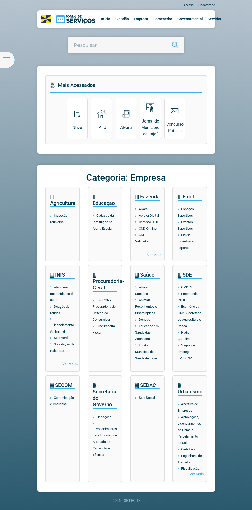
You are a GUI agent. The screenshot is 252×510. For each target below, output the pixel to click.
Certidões (188, 449)
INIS (57, 275)
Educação (104, 200)
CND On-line (148, 228)
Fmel (186, 196)
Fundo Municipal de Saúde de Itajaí (146, 351)
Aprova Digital (149, 215)
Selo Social (147, 398)
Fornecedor (162, 19)
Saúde (144, 275)
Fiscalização (190, 469)
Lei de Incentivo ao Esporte (186, 241)
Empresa (141, 19)
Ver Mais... (155, 255)
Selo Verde (61, 338)
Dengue (144, 319)
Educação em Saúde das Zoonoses (147, 332)
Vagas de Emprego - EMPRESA (186, 351)
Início (105, 19)
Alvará (143, 209)
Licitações (103, 417)
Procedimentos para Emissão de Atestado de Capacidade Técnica (105, 442)
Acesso (189, 5)
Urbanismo (190, 389)
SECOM (61, 385)
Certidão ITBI (148, 222)
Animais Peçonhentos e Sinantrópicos (146, 306)
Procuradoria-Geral (108, 282)
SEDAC (145, 385)
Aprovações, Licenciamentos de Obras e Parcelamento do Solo (189, 430)
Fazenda (147, 196)
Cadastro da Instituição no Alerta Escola (103, 222)
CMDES (186, 287)
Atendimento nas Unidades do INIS (62, 293)
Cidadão (122, 19)
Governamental (190, 19)
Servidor (214, 19)
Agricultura (62, 200)
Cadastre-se (206, 5)
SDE (185, 275)
